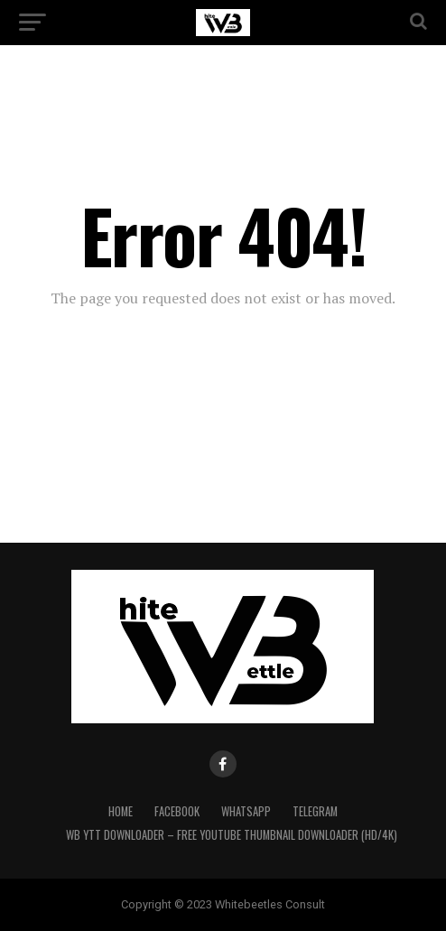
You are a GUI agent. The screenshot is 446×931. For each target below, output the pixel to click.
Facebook (177, 811)
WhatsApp (246, 811)
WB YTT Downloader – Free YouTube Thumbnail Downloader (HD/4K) (231, 834)
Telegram (315, 811)
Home (120, 811)
